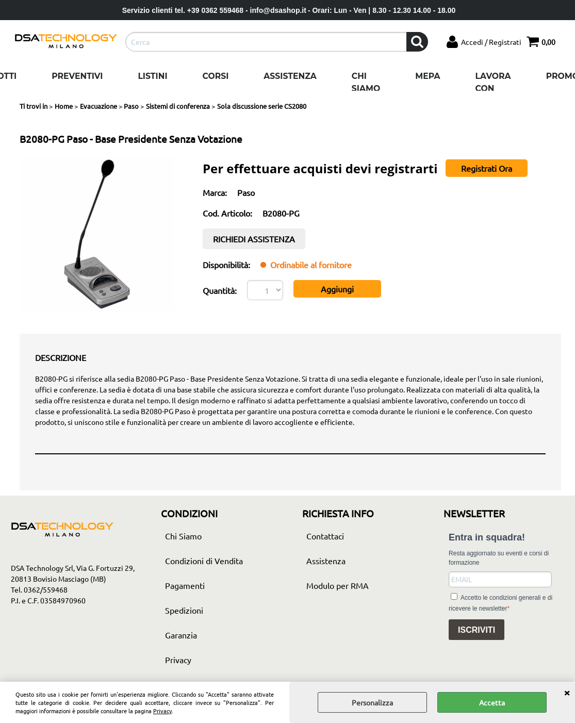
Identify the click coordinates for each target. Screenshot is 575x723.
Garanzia (181, 635)
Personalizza (372, 702)
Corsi (216, 76)
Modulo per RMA (337, 585)
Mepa (427, 76)
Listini (152, 76)
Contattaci (325, 536)
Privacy (162, 710)
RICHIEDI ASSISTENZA (254, 239)
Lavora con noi (493, 88)
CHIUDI (567, 692)
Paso (246, 192)
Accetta (492, 702)
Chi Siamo (366, 82)
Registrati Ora (486, 168)
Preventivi (77, 76)
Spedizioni (184, 610)
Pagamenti (185, 585)
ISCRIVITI (476, 630)
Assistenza (290, 76)
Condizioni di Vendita (204, 560)
